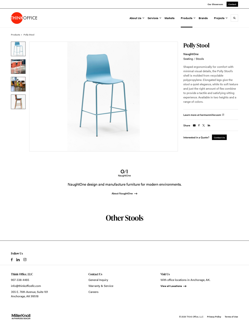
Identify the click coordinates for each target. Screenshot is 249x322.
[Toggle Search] (234, 18)
